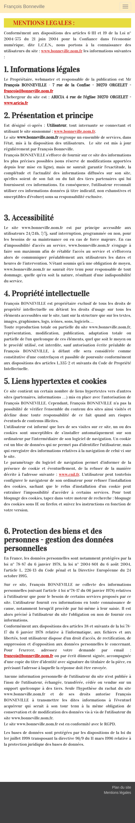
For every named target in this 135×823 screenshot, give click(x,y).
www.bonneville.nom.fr (61, 50)
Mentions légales (117, 792)
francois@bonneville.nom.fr (28, 90)
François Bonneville (24, 6)
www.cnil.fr (69, 474)
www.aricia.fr (16, 102)
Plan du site (121, 787)
